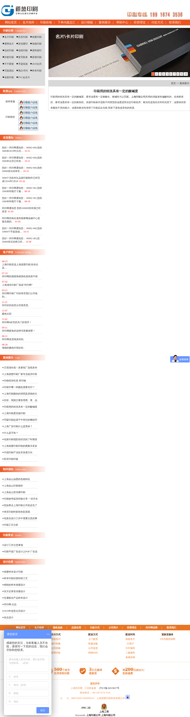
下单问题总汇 (66, 22)
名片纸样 (28, 22)
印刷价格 (46, 22)
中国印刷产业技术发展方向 (18, 452)
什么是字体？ (11, 433)
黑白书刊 (23, 70)
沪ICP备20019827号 (109, 688)
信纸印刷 (23, 50)
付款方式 (157, 22)
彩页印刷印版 (11, 459)
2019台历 (37, 64)
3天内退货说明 (167, 639)
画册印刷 (37, 37)
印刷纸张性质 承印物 (15, 380)
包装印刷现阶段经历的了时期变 (20, 439)
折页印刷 (23, 37)
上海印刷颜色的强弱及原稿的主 (20, 393)
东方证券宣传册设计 (14, 591)
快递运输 (93, 643)
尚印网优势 (152, 627)
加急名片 (130, 639)
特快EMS (93, 652)
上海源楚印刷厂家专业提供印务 (20, 374)
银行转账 (56, 643)
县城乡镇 (130, 657)
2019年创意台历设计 (14, 611)
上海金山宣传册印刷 (14, 492)
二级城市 (130, 652)
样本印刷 (37, 70)
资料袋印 (37, 50)
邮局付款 (56, 652)
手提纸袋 (23, 64)
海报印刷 (37, 43)
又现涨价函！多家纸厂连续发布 (20, 367)
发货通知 (8, 137)
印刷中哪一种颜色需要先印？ (19, 387)
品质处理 (76, 627)
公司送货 (93, 648)
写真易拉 (9, 70)
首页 (173, 83)
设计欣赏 (8, 561)
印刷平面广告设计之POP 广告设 (20, 551)
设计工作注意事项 (13, 545)
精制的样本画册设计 (14, 584)
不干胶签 (9, 64)
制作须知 (8, 469)
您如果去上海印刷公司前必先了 (20, 505)
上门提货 (93, 639)
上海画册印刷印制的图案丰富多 (20, 446)
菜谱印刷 (37, 57)
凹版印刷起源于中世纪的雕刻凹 (20, 419)
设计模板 (87, 22)
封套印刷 (9, 57)
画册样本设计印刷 (13, 571)
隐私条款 (58, 627)
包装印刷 (9, 77)
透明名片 (9, 43)
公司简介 (113, 627)
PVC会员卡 (24, 77)
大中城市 (130, 648)
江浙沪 (130, 643)
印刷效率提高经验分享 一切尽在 (21, 498)
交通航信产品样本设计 (16, 598)
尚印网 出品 (10, 604)
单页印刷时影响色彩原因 (17, 511)
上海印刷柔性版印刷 (14, 413)
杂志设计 (8, 617)
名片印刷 (9, 37)
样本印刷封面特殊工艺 (16, 578)
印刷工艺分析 (11, 525)
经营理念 (140, 22)
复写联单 (23, 57)
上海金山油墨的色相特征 (17, 479)
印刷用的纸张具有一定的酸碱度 (20, 406)
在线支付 (56, 639)
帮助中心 (122, 22)
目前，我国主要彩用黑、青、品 (20, 400)
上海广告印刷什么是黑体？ (18, 426)
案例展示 (105, 22)
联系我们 (175, 22)
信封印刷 (9, 50)
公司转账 (56, 648)
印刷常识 (8, 535)
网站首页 (11, 22)
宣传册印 (23, 43)
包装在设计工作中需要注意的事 (20, 518)
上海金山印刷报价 (13, 485)
